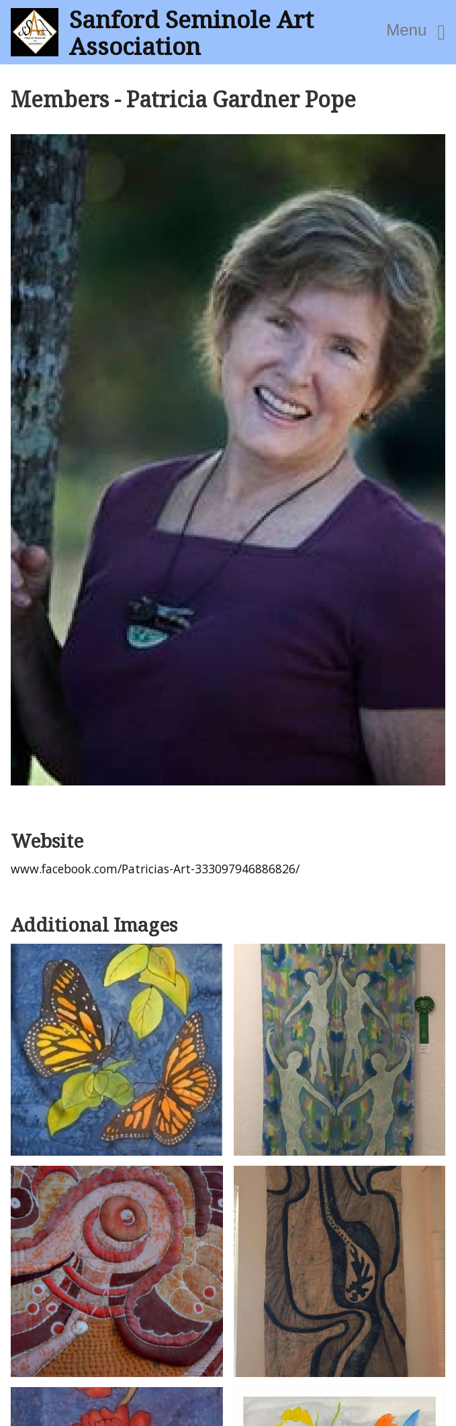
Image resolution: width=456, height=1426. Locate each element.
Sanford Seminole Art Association (191, 32)
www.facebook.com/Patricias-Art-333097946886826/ (155, 869)
